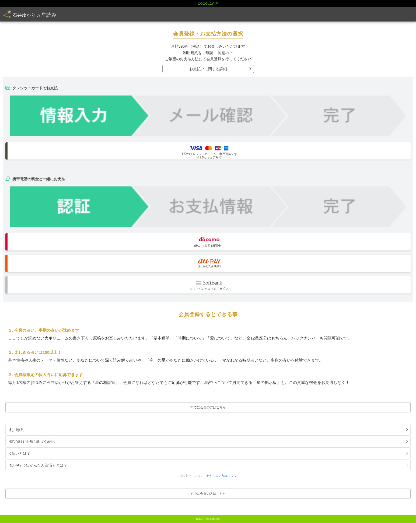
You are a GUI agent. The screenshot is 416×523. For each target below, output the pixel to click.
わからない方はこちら (221, 475)
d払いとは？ (19, 453)
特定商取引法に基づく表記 (32, 441)
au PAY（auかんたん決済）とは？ (38, 465)
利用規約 (190, 53)
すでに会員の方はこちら (208, 407)
